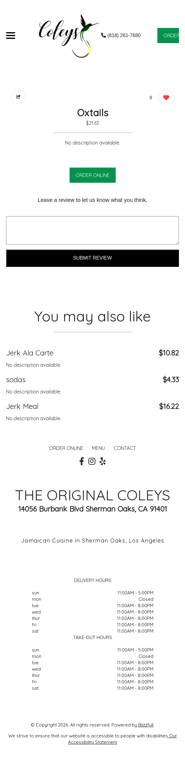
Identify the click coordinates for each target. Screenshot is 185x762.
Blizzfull (145, 725)
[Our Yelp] (103, 461)
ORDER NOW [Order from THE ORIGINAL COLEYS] (171, 37)
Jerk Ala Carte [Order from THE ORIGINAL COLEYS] (29, 352)
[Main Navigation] (10, 35)
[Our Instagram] (91, 461)
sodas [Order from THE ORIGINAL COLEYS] (16, 379)
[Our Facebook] (81, 461)
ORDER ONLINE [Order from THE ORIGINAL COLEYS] (66, 448)
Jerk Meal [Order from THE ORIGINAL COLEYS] (22, 406)
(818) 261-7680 (121, 35)
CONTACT (125, 448)
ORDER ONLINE (93, 175)
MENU (98, 448)
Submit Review (92, 257)
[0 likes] (164, 98)
